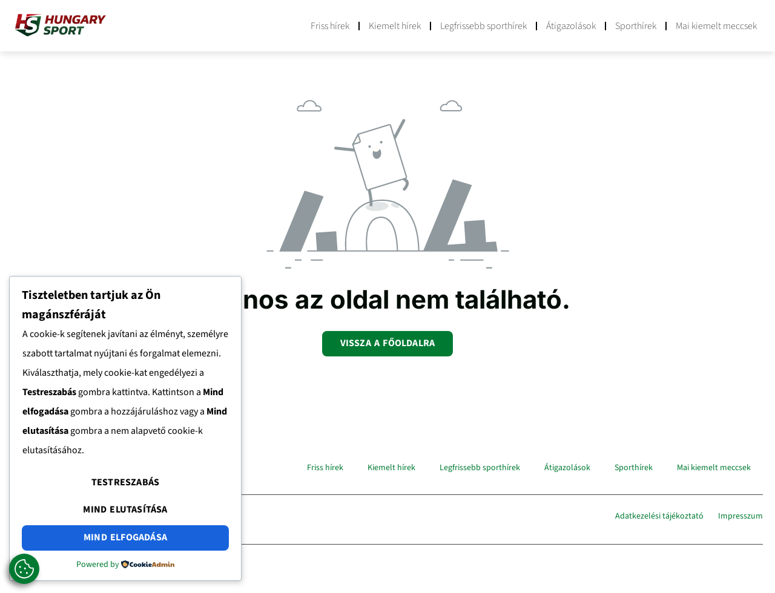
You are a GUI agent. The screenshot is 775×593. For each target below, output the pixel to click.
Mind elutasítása (125, 509)
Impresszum (740, 516)
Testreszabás (125, 482)
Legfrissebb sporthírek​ (483, 26)
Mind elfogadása (125, 537)
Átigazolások (571, 26)
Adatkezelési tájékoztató (659, 516)
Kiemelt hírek (395, 26)
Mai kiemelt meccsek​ (716, 26)
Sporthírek (635, 26)
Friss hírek (330, 26)
